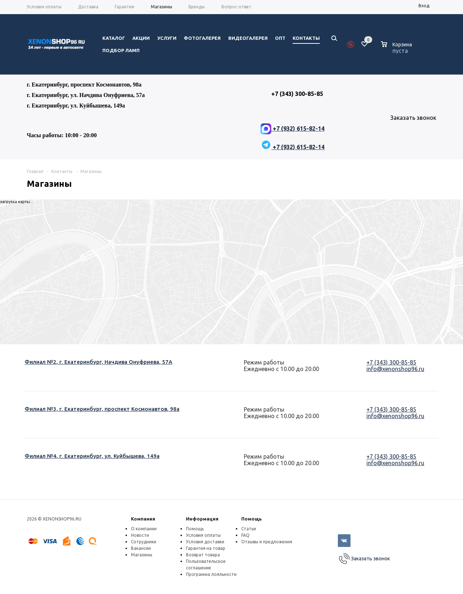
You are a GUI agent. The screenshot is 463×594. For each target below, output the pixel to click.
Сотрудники (143, 541)
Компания (143, 518)
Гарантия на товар (205, 548)
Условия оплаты (203, 535)
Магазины (141, 554)
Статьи (248, 528)
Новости (140, 535)
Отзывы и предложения (266, 541)
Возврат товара (203, 554)
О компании (144, 528)
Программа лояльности (211, 574)
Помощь (251, 518)
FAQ (245, 535)
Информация (202, 518)
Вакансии (141, 548)
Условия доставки (205, 541)
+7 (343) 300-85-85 (391, 362)
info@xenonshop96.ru (395, 369)
